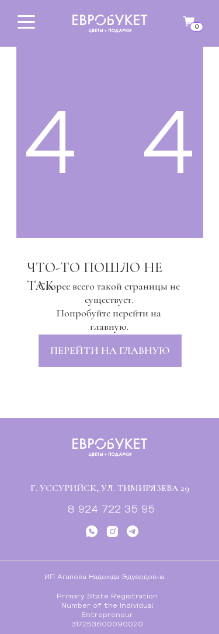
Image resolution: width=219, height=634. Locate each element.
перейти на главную (110, 350)
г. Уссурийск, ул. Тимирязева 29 (109, 488)
